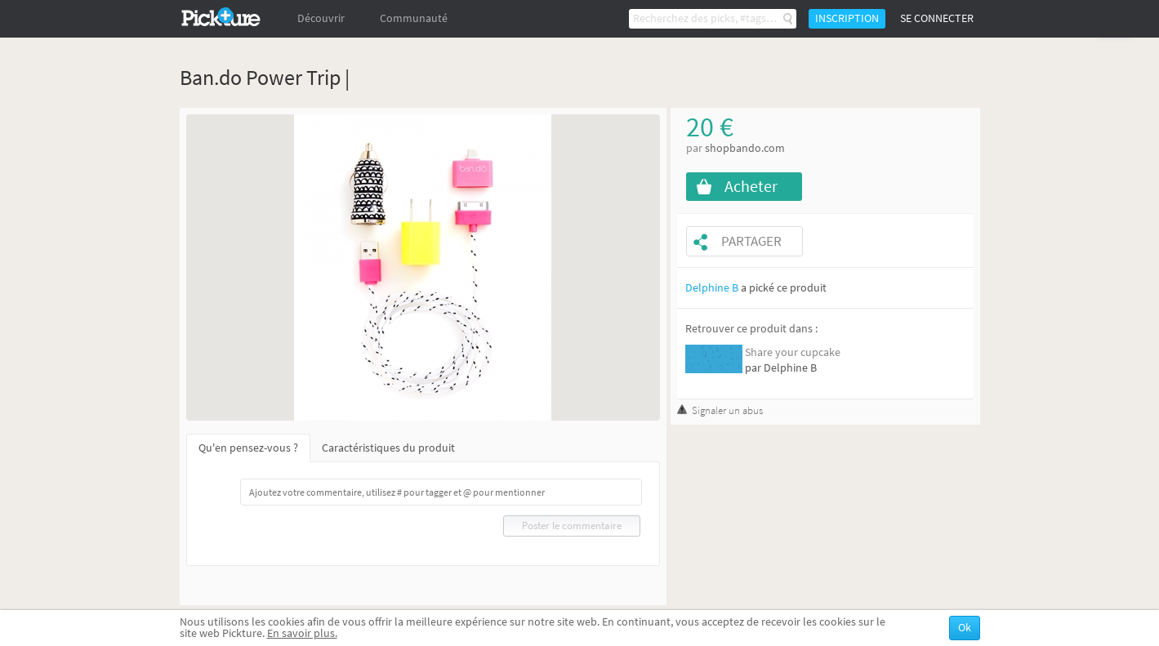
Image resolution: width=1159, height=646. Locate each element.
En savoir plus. (302, 633)
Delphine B (711, 288)
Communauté (414, 18)
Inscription (847, 18)
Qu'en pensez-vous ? (248, 448)
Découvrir (321, 18)
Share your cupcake (792, 352)
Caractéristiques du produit (388, 448)
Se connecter (937, 18)
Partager (751, 241)
